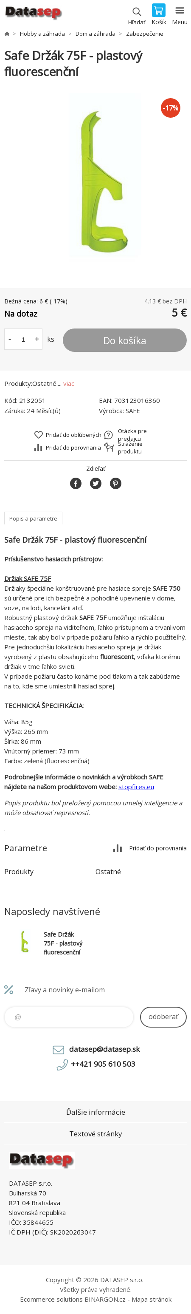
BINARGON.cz (105, 1299)
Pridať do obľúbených (73, 435)
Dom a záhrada (95, 33)
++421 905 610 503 (103, 1064)
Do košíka (124, 340)
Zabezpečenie (144, 33)
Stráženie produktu (130, 447)
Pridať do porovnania (73, 447)
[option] (95, 184)
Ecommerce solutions (51, 1299)
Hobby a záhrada (42, 33)
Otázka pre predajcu (132, 434)
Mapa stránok (151, 1299)
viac (68, 383)
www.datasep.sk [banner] (33, 15)
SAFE (133, 410)
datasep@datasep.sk (104, 1049)
